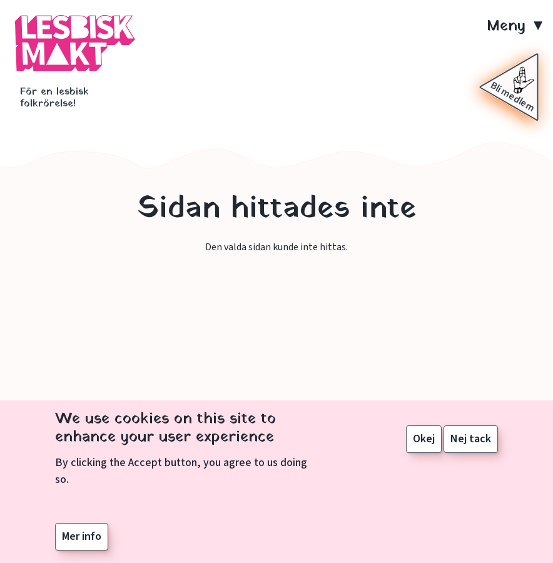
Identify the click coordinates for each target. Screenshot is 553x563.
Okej (424, 443)
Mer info (81, 540)
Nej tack (470, 443)
